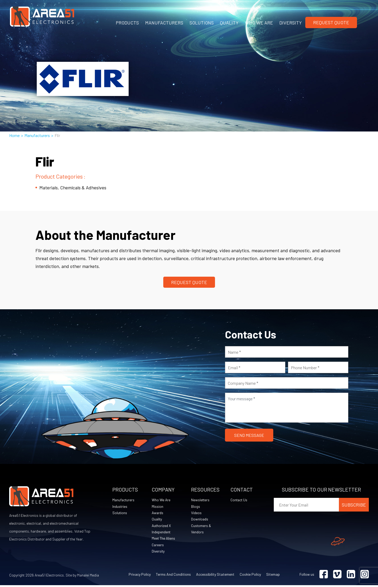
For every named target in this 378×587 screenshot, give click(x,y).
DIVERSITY (290, 23)
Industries (120, 506)
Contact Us (239, 500)
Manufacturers (37, 135)
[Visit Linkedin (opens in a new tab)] (351, 576)
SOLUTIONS (202, 23)
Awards (158, 513)
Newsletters (201, 500)
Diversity (158, 552)
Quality (157, 520)
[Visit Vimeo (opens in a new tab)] (337, 576)
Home (14, 135)
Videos (196, 513)
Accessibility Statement (215, 576)
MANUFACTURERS (164, 23)
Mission (157, 506)
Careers (158, 546)
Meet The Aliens (164, 539)
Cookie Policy (250, 576)
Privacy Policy (140, 576)
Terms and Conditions (173, 576)
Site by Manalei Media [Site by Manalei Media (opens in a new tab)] (82, 577)
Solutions (120, 513)
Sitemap (273, 576)
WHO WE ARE (259, 23)
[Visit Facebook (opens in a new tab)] (323, 576)
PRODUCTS (127, 23)
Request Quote (331, 22)
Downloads (200, 520)
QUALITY (229, 23)
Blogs (195, 506)
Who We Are (161, 500)
